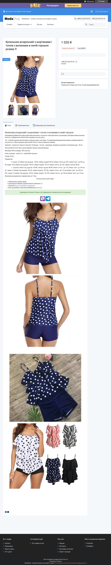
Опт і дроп (8, 552)
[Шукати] (86, 24)
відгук (17, 185)
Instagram (90, 546)
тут (42, 183)
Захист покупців (64, 552)
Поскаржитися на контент (62, 563)
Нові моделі (9, 546)
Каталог (7, 543)
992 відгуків (90, 1)
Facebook (90, 543)
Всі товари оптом (38, 543)
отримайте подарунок (27, 185)
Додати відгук (103, 11)
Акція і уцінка (9, 549)
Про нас (39, 24)
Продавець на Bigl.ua (55, 561)
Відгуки (61, 543)
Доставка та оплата (66, 549)
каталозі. (39, 187)
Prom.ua (65, 559)
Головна (9, 24)
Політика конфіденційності (79, 563)
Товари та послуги (23, 24)
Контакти (50, 24)
